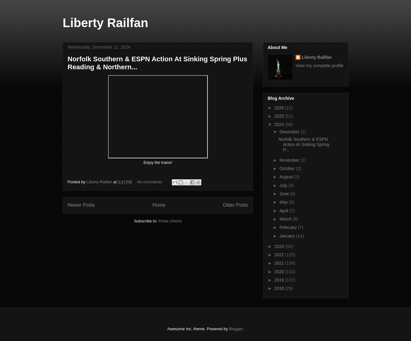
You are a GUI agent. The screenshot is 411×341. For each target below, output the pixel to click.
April (284, 210)
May (284, 202)
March (286, 219)
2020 (279, 271)
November (290, 160)
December (290, 131)
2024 (279, 124)
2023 (279, 246)
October (288, 168)
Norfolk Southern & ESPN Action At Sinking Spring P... (303, 144)
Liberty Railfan (105, 23)
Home (158, 205)
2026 (279, 107)
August (287, 176)
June (285, 193)
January (288, 235)
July (284, 185)
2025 (279, 116)
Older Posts (235, 205)
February (289, 227)
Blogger (236, 329)
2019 (279, 280)
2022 (279, 254)
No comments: (150, 182)
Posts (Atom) (170, 221)
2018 (279, 288)
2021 (279, 263)
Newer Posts (81, 205)
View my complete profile (319, 65)
